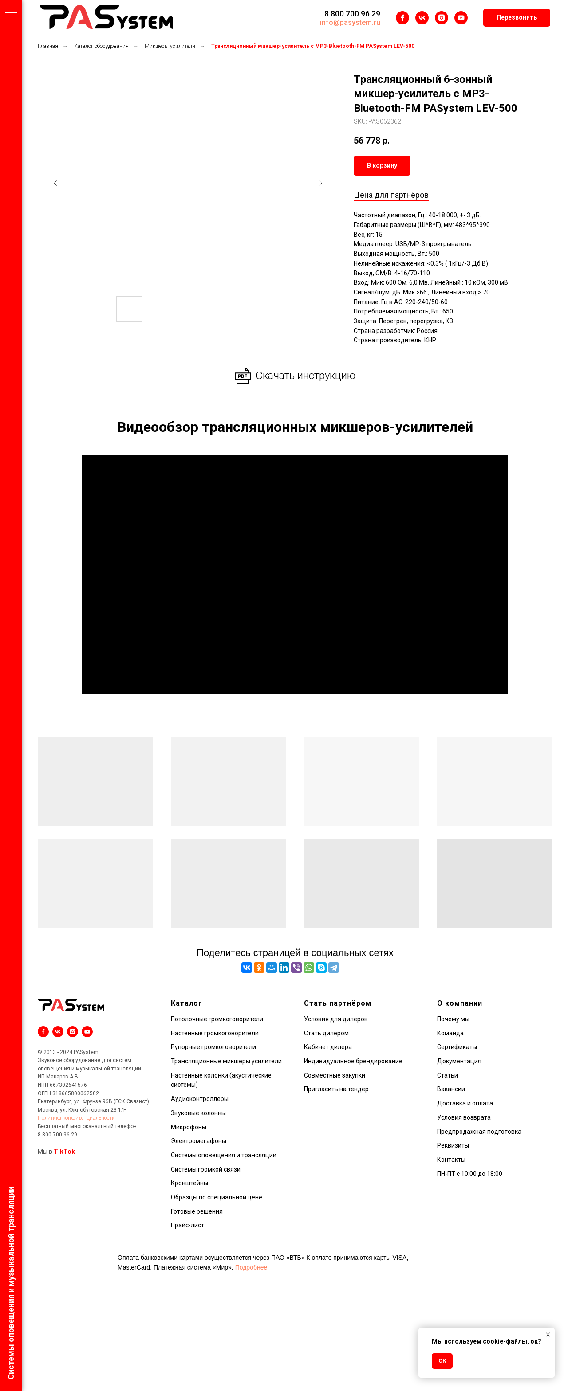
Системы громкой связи (206, 1169)
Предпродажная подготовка (479, 1131)
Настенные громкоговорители (215, 1033)
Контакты (451, 1159)
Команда (450, 1033)
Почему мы (453, 1019)
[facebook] (402, 17)
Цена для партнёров (391, 195)
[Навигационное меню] (11, 13)
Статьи (447, 1075)
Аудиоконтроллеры (200, 1098)
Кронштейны (189, 1183)
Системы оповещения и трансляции (223, 1155)
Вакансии (451, 1089)
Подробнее (251, 1267)
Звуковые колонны (198, 1113)
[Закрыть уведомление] (548, 1334)
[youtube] (461, 17)
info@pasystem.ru (350, 22)
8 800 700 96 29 (352, 13)
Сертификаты (457, 1046)
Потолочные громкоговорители (217, 1019)
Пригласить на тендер (336, 1089)
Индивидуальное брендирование (353, 1061)
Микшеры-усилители (170, 46)
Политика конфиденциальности (76, 1118)
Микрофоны (188, 1127)
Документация (459, 1061)
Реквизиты (453, 1145)
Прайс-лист (187, 1225)
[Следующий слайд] (320, 183)
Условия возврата (464, 1117)
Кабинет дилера (328, 1046)
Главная (48, 46)
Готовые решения (197, 1211)
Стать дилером (326, 1033)
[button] (516, 18)
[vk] (422, 17)
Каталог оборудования (101, 46)
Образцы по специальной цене (216, 1197)
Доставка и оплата (465, 1103)
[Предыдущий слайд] (55, 183)
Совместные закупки (334, 1075)
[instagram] (441, 17)
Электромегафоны (198, 1140)
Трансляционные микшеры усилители (226, 1061)
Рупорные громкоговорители (213, 1046)
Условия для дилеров (336, 1019)
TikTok (64, 1151)
